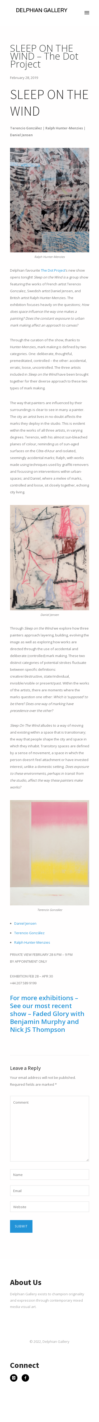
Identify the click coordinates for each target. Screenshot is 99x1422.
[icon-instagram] (15, 1378)
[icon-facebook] (25, 1378)
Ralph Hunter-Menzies (32, 942)
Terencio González (29, 932)
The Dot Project (53, 270)
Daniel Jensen (25, 923)
